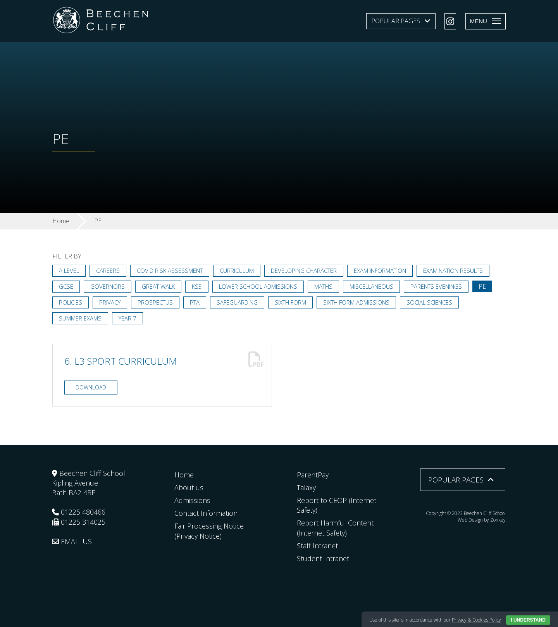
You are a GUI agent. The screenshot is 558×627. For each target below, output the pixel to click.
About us (188, 487)
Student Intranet (323, 558)
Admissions (192, 500)
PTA (195, 302)
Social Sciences (429, 302)
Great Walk (158, 286)
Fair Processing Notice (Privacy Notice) (209, 530)
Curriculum (237, 270)
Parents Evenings (436, 286)
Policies (70, 302)
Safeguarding (237, 302)
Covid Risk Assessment (170, 270)
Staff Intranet (317, 545)
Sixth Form (290, 302)
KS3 (197, 286)
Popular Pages (395, 21)
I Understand (528, 620)
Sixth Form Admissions (356, 302)
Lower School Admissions (258, 286)
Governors (107, 286)
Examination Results (453, 270)
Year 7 (127, 318)
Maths (323, 286)
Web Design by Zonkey (482, 520)
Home (184, 474)
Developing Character (304, 270)
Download (91, 387)
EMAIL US (72, 541)
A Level (69, 270)
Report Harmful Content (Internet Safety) (335, 527)
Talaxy (306, 487)
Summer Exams (80, 318)
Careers (108, 270)
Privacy (110, 302)
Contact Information (206, 513)
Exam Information (380, 270)
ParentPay (313, 474)
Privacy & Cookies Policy (476, 620)
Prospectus (155, 302)
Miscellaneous (371, 286)
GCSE (66, 286)
